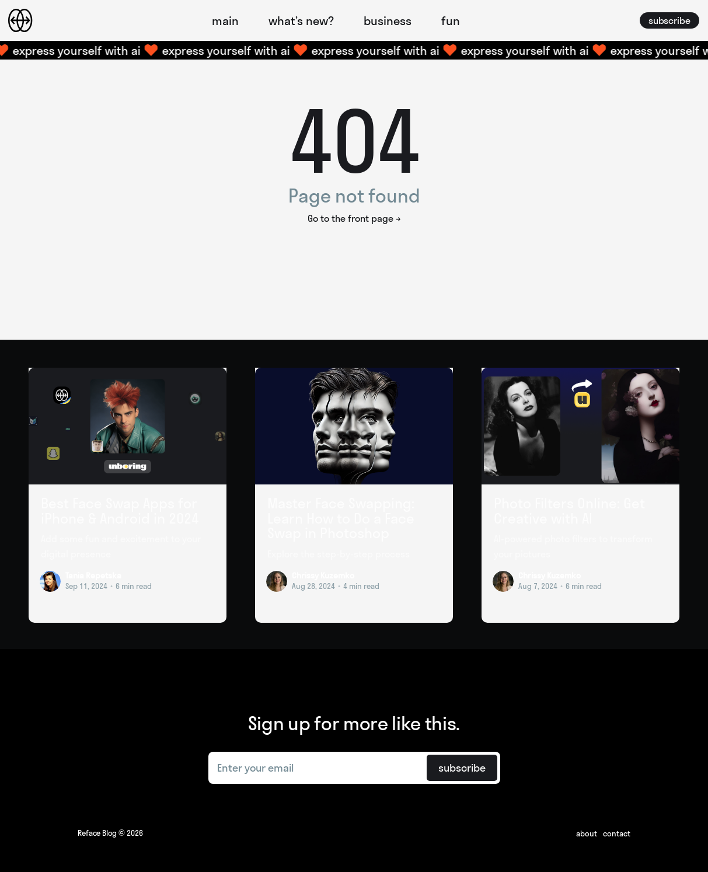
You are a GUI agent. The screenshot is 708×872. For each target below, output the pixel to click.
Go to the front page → (354, 218)
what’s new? (301, 20)
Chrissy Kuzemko (323, 575)
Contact (616, 833)
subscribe (669, 20)
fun (450, 20)
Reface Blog (97, 833)
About (586, 833)
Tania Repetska (93, 575)
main (225, 20)
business (387, 20)
